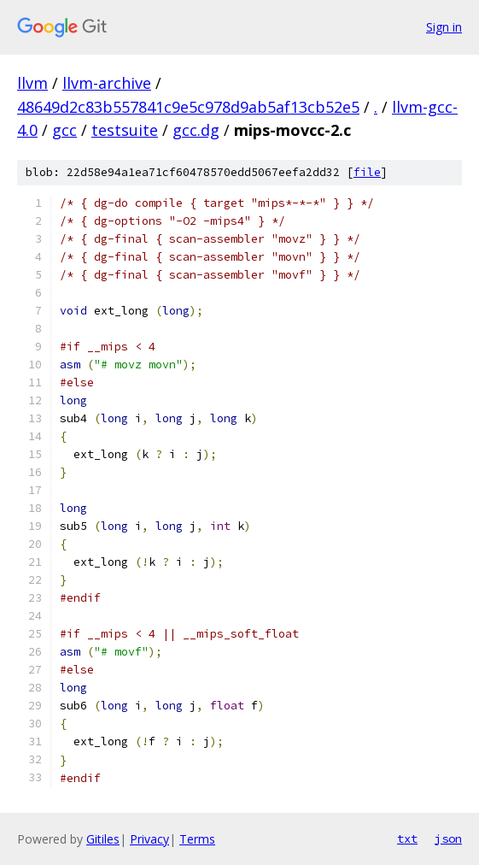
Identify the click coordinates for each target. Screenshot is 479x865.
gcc (64, 130)
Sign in (444, 27)
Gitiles (103, 839)
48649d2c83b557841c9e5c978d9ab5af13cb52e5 (188, 107)
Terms (197, 839)
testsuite (124, 130)
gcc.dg (195, 130)
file (367, 172)
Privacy (149, 839)
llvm (32, 83)
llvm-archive (106, 83)
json (448, 838)
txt (407, 838)
